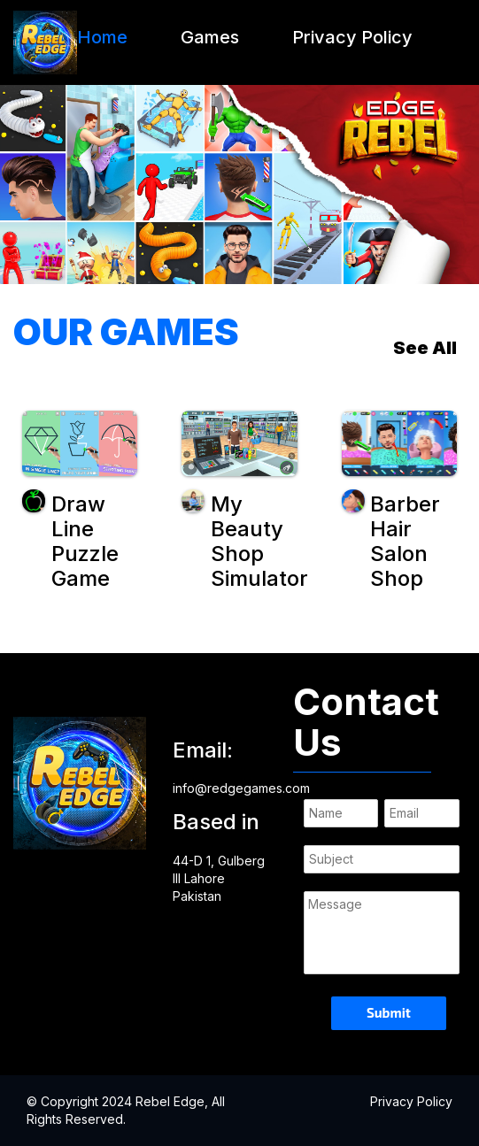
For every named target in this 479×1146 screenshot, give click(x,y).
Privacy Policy (352, 37)
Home (102, 37)
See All (425, 347)
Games (210, 37)
